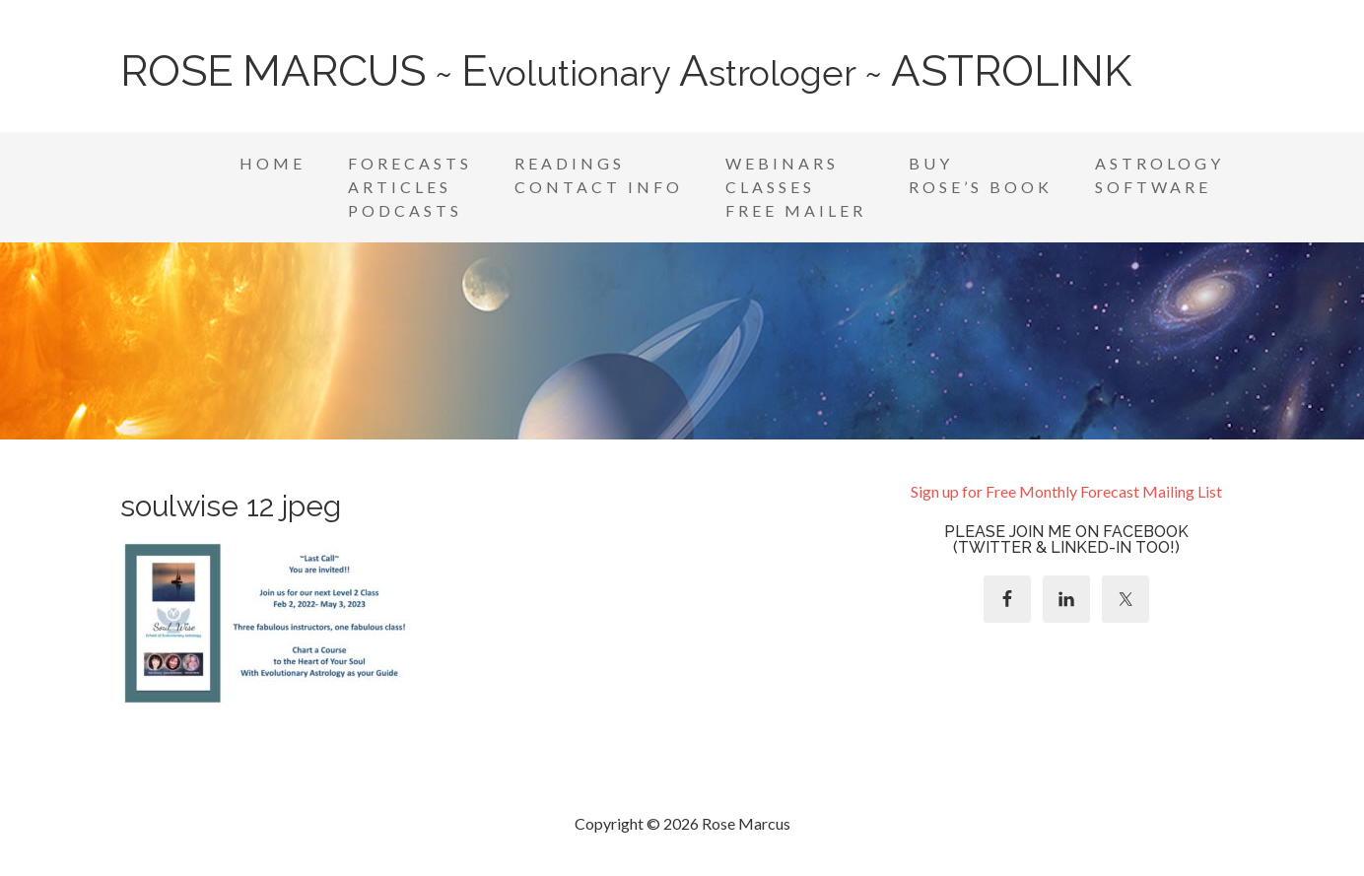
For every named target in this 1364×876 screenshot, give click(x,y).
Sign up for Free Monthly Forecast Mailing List (1066, 491)
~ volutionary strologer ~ (625, 73)
